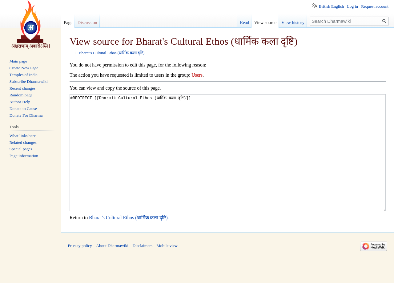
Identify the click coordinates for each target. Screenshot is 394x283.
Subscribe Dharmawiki (29, 81)
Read (244, 22)
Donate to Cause (23, 108)
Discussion (87, 22)
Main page (18, 61)
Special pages (21, 149)
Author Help (20, 101)
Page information (24, 155)
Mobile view (167, 268)
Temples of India (24, 74)
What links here (23, 135)
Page (68, 22)
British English (331, 6)
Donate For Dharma (26, 115)
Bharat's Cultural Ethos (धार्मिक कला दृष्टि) (112, 53)
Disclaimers (142, 268)
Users (197, 75)
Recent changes (22, 88)
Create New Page (24, 68)
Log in (352, 6)
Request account (374, 6)
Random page (21, 95)
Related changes (23, 142)
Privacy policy (80, 268)
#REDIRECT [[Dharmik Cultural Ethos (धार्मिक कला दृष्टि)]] (228, 164)
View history (292, 22)
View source (265, 22)
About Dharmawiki (112, 268)
